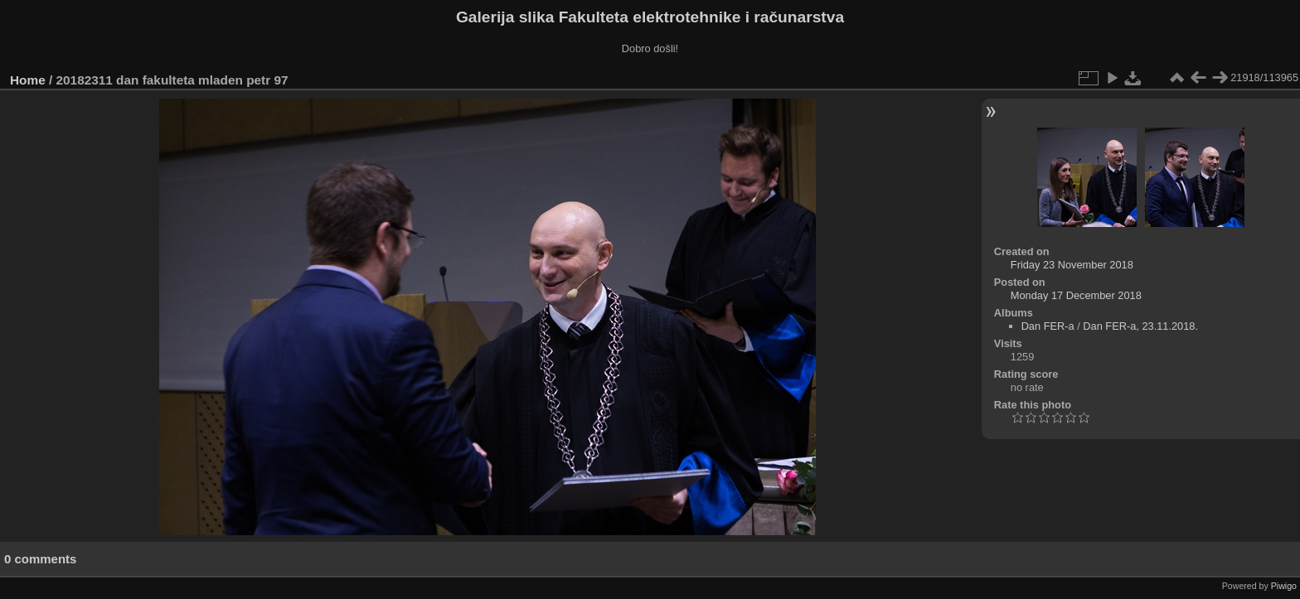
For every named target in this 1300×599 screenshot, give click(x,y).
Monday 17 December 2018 (1076, 295)
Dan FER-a (1047, 326)
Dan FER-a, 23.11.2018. (1140, 326)
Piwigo (1284, 586)
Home (28, 80)
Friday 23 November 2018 (1072, 264)
